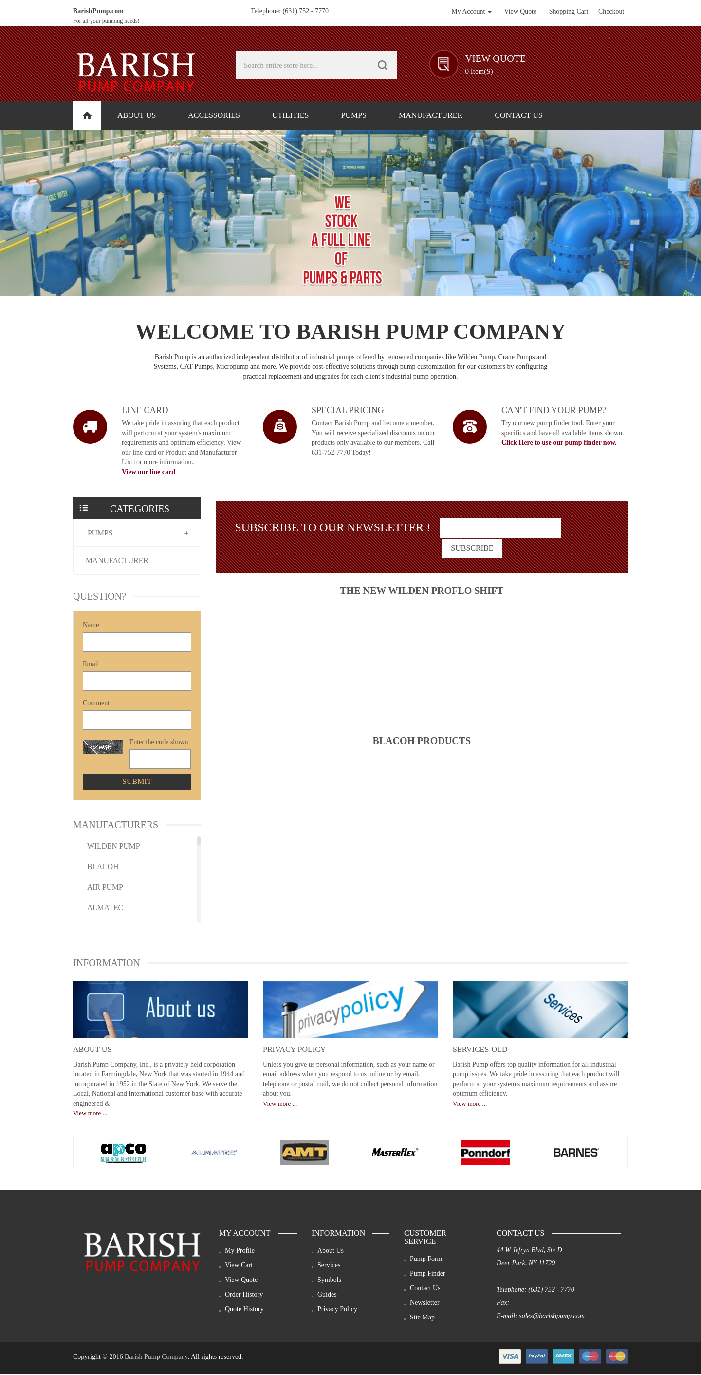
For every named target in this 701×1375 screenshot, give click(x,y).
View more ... (90, 1114)
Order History (244, 1295)
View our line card (148, 472)
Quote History (244, 1310)
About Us (92, 1051)
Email (91, 665)
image (90, 427)
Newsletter (425, 1304)
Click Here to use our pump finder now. (558, 442)
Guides (327, 1295)
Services (328, 1266)
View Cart (239, 1266)
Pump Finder (427, 1275)
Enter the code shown (158, 743)
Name (91, 626)
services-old (480, 1051)
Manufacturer (118, 561)
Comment (96, 704)
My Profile (240, 1252)
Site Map (422, 1318)
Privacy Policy (294, 1051)
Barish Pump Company (156, 1358)
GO (382, 65)
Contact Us (425, 1289)
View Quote (241, 1281)
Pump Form (426, 1260)
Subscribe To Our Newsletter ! (333, 527)
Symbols (329, 1281)
